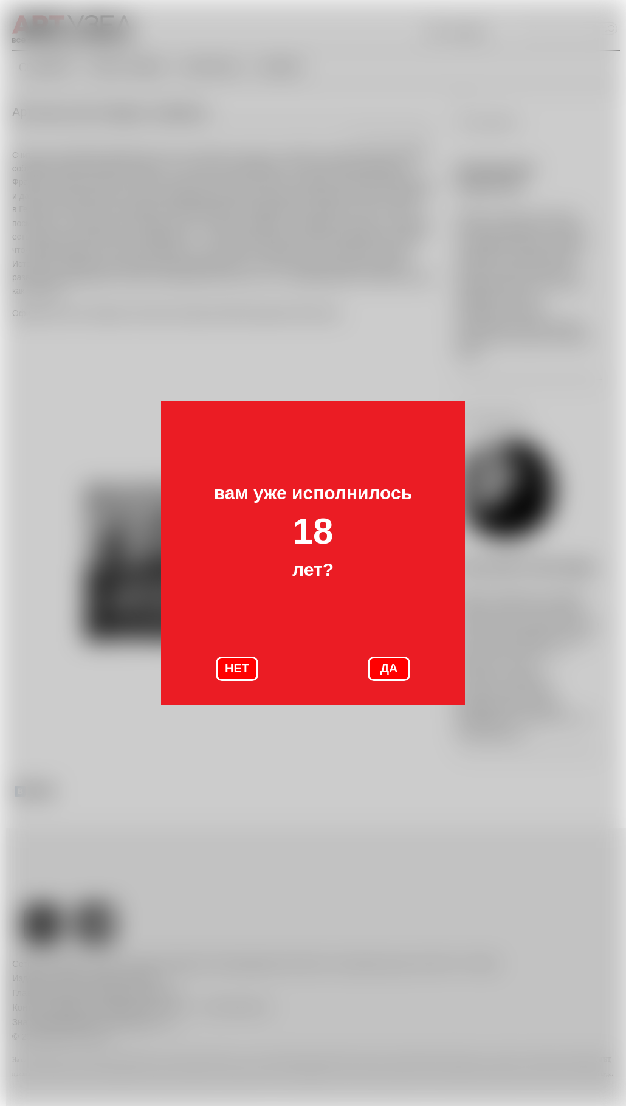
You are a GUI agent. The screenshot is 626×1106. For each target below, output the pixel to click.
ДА (389, 668)
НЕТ (237, 668)
